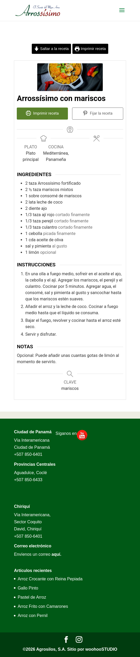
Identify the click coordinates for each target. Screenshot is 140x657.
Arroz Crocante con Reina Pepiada (50, 579)
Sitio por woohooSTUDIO (92, 649)
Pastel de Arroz (32, 597)
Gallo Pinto (28, 588)
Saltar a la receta (51, 49)
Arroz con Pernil (32, 615)
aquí (56, 554)
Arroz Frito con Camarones (43, 606)
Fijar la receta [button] (97, 113)
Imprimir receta (90, 49)
